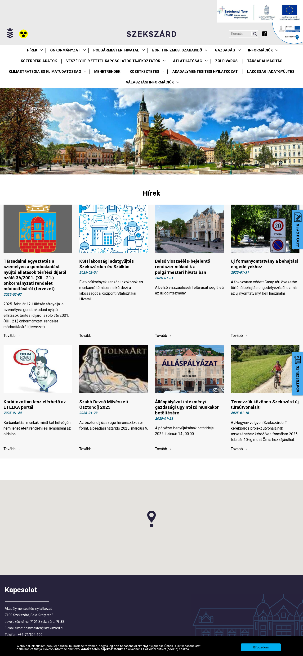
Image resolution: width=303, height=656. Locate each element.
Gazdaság (225, 50)
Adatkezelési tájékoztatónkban (104, 649)
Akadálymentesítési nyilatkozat (205, 71)
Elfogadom (261, 647)
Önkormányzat (65, 50)
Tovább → (12, 337)
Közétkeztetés (144, 71)
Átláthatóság (187, 61)
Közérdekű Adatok (39, 61)
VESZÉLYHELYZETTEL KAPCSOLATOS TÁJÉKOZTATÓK (113, 61)
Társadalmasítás (264, 61)
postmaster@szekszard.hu (44, 630)
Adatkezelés (297, 373)
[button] (151, 521)
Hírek (32, 50)
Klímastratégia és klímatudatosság (45, 71)
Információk (260, 50)
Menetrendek (107, 71)
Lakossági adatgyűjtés (270, 71)
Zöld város (226, 61)
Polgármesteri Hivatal (116, 50)
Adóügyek (297, 229)
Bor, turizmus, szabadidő (177, 50)
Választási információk (150, 82)
